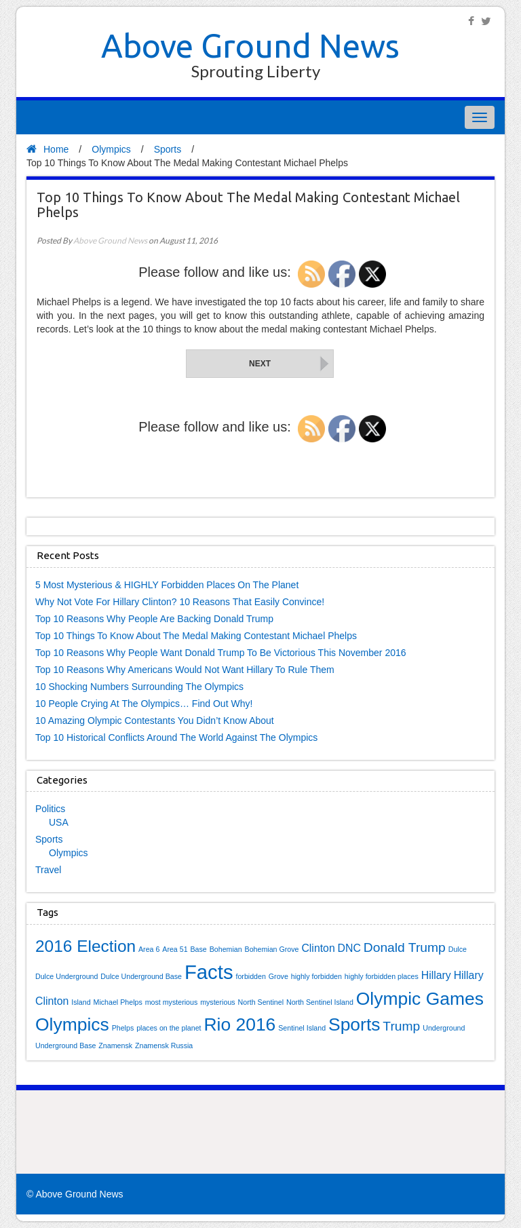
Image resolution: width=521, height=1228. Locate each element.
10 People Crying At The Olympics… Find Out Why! (143, 703)
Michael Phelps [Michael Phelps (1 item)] (118, 1002)
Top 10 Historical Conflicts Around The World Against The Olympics (176, 737)
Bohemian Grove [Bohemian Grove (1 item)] (272, 949)
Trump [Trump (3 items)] (401, 1026)
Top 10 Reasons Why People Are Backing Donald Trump (154, 618)
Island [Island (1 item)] (80, 1002)
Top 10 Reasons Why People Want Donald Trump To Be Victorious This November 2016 (220, 652)
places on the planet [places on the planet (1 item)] (168, 1028)
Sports (167, 149)
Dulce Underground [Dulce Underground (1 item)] (66, 976)
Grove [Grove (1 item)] (278, 976)
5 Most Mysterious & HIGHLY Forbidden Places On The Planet (166, 584)
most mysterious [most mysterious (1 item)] (171, 1002)
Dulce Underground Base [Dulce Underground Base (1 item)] (141, 976)
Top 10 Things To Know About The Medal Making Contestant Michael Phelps (196, 635)
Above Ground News (250, 45)
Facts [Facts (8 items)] (209, 972)
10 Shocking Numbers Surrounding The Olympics (139, 686)
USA (59, 822)
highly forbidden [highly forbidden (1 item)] (316, 976)
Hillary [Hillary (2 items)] (436, 975)
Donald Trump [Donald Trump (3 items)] (405, 947)
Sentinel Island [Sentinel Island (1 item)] (302, 1028)
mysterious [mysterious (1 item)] (217, 1002)
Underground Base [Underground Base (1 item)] (65, 1045)
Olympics (111, 149)
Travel (48, 869)
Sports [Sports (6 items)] (354, 1024)
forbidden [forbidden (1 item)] (250, 976)
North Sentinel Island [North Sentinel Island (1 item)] (319, 1002)
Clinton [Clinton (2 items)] (317, 948)
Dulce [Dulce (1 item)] (457, 949)
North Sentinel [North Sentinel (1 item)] (261, 1002)
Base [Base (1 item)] (199, 949)
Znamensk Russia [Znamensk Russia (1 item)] (164, 1045)
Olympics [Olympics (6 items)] (72, 1024)
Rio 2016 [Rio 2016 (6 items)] (239, 1024)
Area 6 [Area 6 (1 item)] (148, 949)
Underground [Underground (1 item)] (444, 1028)
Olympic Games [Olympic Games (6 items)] (420, 999)
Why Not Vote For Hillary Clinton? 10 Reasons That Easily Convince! (179, 601)
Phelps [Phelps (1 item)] (123, 1028)
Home (47, 149)
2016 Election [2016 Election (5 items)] (85, 946)
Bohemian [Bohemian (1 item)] (226, 949)
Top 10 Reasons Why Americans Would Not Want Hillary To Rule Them (184, 669)
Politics (50, 808)
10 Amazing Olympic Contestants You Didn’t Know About (154, 720)
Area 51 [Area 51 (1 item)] (174, 949)
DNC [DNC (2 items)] (349, 948)
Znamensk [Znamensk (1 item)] (115, 1045)
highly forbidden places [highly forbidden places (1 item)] (382, 976)
